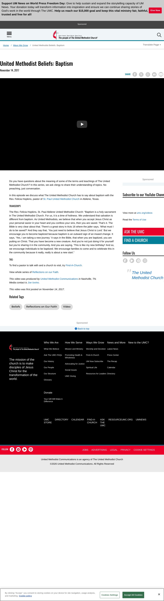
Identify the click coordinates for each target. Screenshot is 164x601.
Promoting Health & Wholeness (73, 356)
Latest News (112, 349)
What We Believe (51, 349)
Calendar (111, 367)
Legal (113, 450)
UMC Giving (70, 376)
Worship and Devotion (96, 349)
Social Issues (71, 370)
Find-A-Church (74, 265)
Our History (49, 361)
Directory (111, 373)
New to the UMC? (138, 342)
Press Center (113, 355)
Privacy (126, 450)
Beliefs (16, 306)
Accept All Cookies (133, 595)
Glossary (48, 380)
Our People (49, 367)
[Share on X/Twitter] (141, 74)
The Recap (112, 361)
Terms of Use (137, 219)
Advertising (99, 450)
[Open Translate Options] (152, 44)
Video (66, 306)
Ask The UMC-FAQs (53, 355)
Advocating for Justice (74, 364)
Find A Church (134, 240)
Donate (48, 392)
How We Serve (73, 342)
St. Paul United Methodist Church (61, 199)
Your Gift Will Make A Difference (53, 400)
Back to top (82, 328)
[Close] (159, 594)
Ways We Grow (20, 45)
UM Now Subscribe (94, 361)
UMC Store (48, 421)
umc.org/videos (143, 213)
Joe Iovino (33, 282)
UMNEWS (141, 420)
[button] (159, 35)
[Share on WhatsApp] (148, 74)
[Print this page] (154, 74)
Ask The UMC (132, 232)
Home (6, 45)
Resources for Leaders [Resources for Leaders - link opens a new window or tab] (96, 373)
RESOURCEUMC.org (120, 420)
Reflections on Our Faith (41, 306)
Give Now (155, 10)
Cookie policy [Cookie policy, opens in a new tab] (25, 596)
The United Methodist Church (145, 275)
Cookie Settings (144, 450)
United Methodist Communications (59, 279)
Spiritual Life (91, 367)
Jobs (85, 450)
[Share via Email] (161, 74)
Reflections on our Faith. (45, 272)
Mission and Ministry (74, 349)
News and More (116, 342)
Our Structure (50, 373)
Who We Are (51, 342)
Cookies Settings (110, 595)
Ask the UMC (102, 423)
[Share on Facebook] (134, 74)
